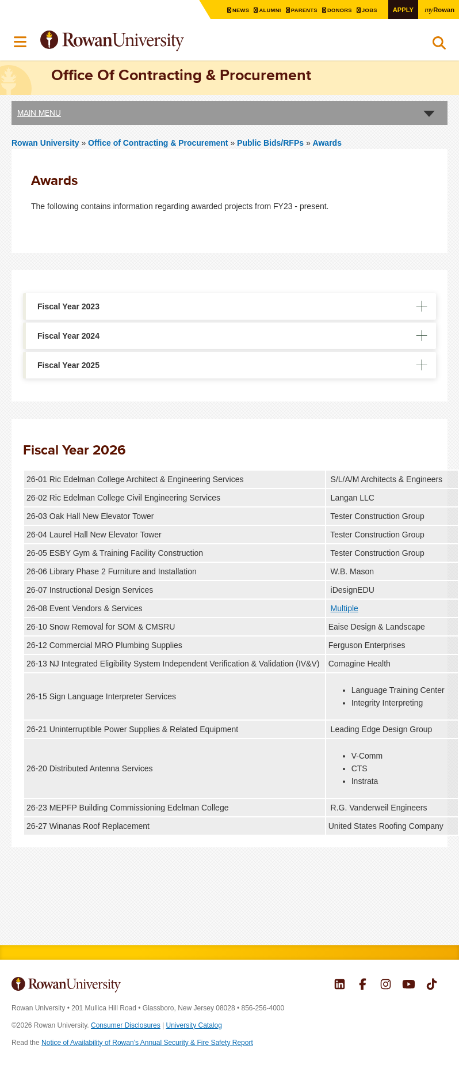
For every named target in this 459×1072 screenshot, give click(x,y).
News (235, 10)
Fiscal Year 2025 (68, 365)
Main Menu (39, 113)
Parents (301, 10)
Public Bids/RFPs (270, 142)
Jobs (368, 10)
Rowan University (141, 41)
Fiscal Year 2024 (68, 335)
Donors (337, 10)
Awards (327, 142)
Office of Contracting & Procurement (159, 142)
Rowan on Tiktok (431, 985)
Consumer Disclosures (125, 1025)
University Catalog (194, 1025)
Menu (21, 42)
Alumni (266, 10)
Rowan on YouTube (408, 985)
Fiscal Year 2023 (68, 306)
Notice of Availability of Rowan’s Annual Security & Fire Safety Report (147, 1043)
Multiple (344, 608)
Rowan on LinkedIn (339, 985)
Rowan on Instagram (385, 985)
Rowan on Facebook (362, 985)
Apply (401, 9)
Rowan (438, 9)
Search (439, 45)
